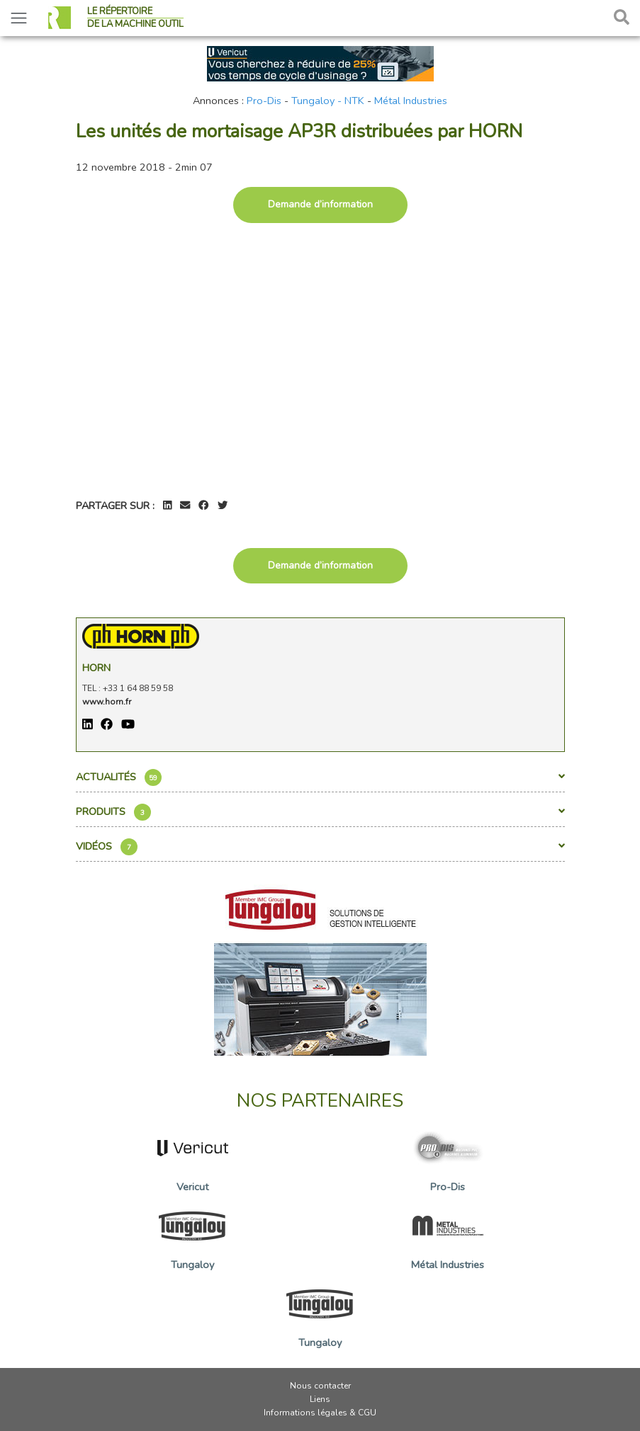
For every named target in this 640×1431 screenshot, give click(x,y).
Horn (96, 668)
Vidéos (320, 846)
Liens (320, 1399)
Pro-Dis (264, 100)
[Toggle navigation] (19, 18)
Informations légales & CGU (320, 1412)
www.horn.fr (106, 701)
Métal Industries (410, 100)
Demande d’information (320, 204)
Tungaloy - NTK (327, 100)
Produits (320, 812)
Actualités (320, 777)
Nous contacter (320, 1385)
